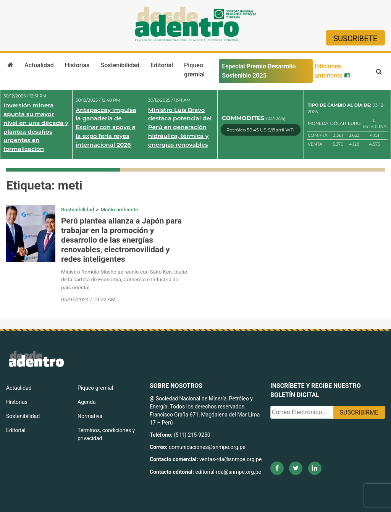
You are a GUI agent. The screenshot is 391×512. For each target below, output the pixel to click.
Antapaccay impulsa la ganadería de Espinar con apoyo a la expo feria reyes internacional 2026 (106, 127)
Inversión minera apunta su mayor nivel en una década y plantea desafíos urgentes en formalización (35, 127)
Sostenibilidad (119, 65)
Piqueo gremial (194, 70)
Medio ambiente (119, 209)
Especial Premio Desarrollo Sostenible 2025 (259, 71)
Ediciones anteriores (332, 71)
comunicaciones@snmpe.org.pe (208, 447)
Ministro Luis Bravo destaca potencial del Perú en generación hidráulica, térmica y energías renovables (180, 127)
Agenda (87, 402)
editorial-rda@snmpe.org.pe (228, 472)
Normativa (90, 416)
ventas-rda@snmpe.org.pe (230, 459)
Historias (77, 65)
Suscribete (355, 38)
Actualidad (39, 65)
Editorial (161, 65)
